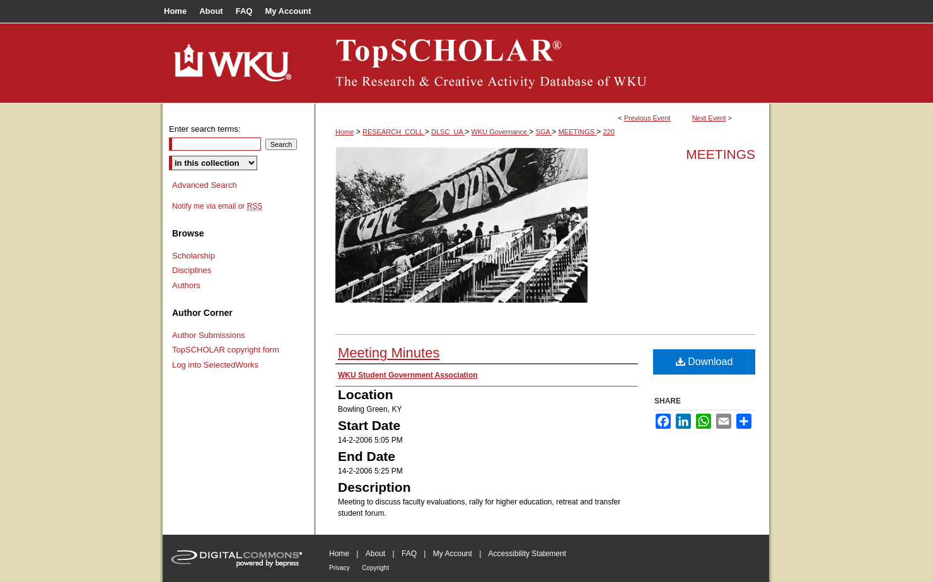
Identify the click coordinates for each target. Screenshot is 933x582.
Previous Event (647, 118)
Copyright (375, 567)
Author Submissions (208, 335)
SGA (544, 132)
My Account (452, 553)
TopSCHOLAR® (542, 63)
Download (704, 361)
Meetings (720, 154)
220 (609, 132)
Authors (186, 285)
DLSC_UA (448, 132)
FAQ (409, 553)
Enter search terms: (204, 129)
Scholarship (193, 255)
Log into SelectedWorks (215, 365)
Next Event (709, 118)
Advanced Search (204, 185)
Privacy (339, 567)
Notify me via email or (217, 206)
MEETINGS (578, 132)
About (375, 553)
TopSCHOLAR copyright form (225, 349)
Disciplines (191, 270)
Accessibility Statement (527, 553)
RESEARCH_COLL (393, 132)
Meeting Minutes (388, 353)
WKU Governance (501, 132)
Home (344, 132)
